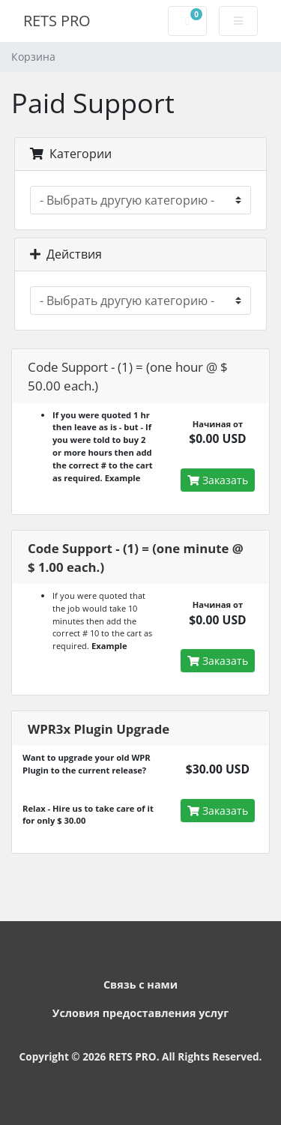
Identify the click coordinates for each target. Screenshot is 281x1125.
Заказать (217, 480)
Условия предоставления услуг (140, 1013)
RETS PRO (57, 20)
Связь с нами (140, 984)
